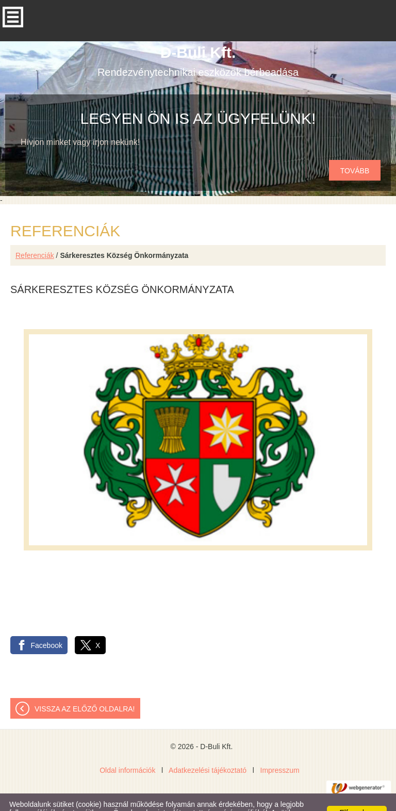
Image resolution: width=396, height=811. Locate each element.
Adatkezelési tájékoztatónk (279, 800)
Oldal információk (127, 749)
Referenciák (34, 235)
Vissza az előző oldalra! (85, 688)
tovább (355, 150)
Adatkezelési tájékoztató (207, 749)
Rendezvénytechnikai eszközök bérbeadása (198, 40)
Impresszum (280, 749)
